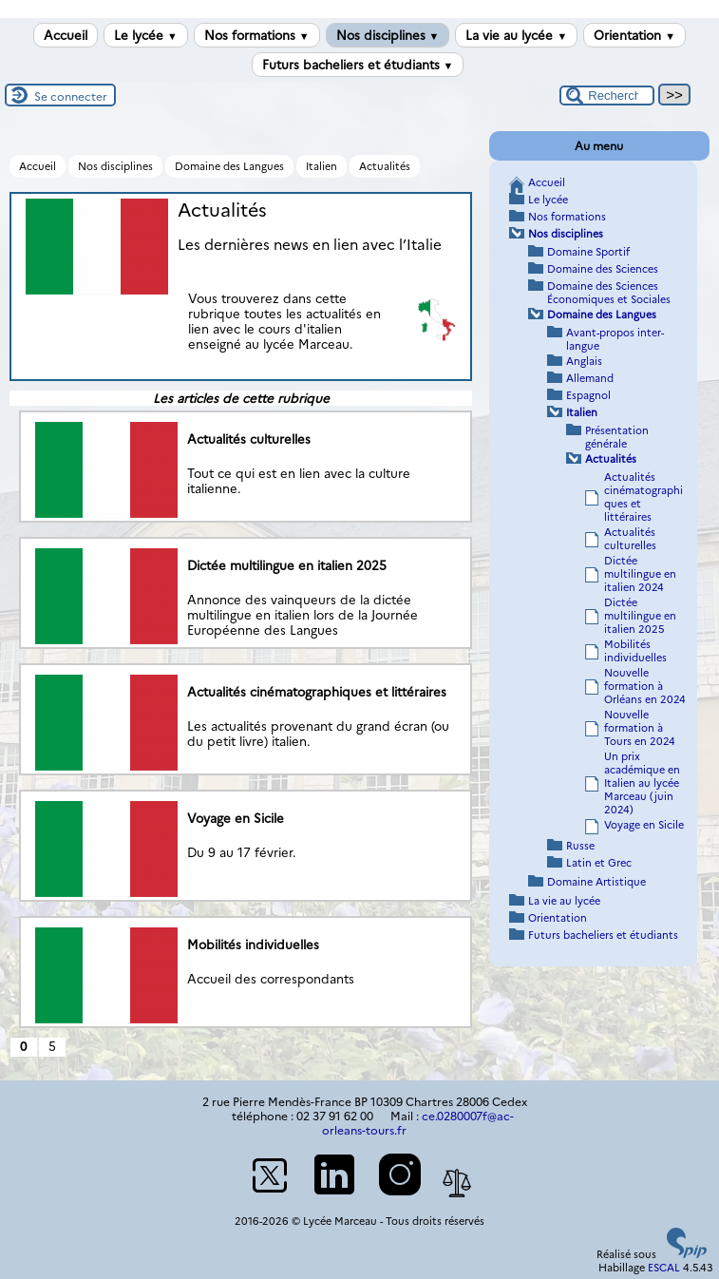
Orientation (634, 35)
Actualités (384, 166)
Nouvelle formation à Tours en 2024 (639, 728)
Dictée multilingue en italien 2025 (640, 616)
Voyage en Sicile (644, 824)
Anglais (584, 361)
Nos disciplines (388, 35)
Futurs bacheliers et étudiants (358, 64)
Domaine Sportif (588, 251)
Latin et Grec (599, 862)
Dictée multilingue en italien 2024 (640, 574)
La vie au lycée (516, 35)
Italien (321, 166)
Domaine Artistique (596, 881)
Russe (580, 845)
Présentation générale (617, 437)
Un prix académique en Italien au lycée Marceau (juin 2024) (642, 783)
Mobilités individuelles (635, 651)
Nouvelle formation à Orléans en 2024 (645, 686)
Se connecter (70, 96)
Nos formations (257, 35)
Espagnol (588, 395)
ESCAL (664, 1267)
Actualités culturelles (630, 538)
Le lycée (146, 35)
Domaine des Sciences (602, 269)
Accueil (65, 35)
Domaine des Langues (229, 166)
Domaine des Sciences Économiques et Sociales (609, 292)
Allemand (590, 378)
